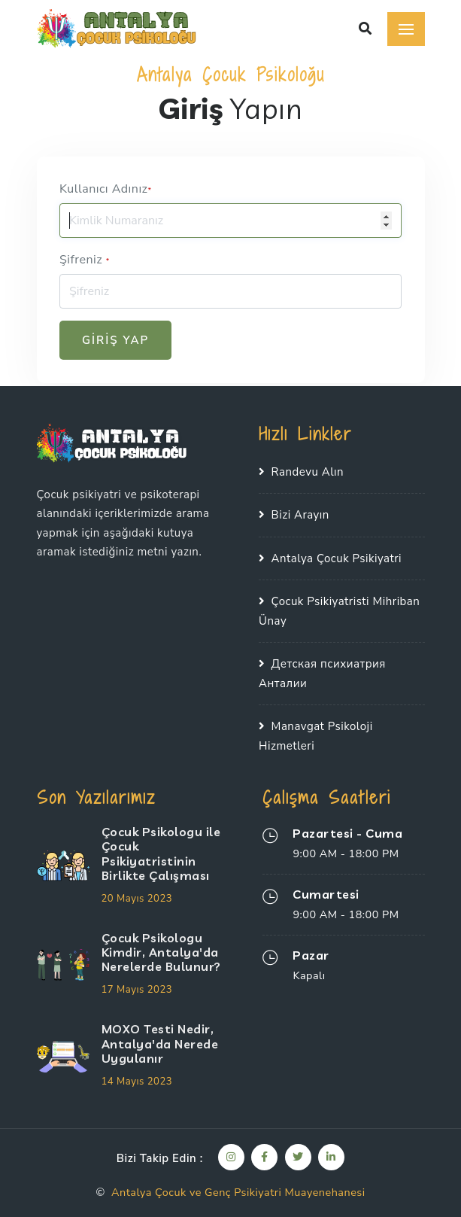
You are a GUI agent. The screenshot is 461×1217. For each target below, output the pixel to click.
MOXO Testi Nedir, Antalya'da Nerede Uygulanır (160, 1043)
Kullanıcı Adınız (105, 189)
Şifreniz (84, 259)
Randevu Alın (307, 471)
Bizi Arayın (300, 514)
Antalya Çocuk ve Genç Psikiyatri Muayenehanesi (238, 1192)
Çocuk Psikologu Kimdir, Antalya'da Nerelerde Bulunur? (161, 952)
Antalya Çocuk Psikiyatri (336, 558)
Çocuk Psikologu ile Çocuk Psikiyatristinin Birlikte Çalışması (161, 853)
